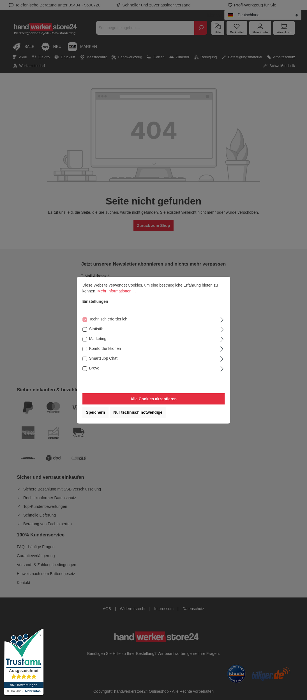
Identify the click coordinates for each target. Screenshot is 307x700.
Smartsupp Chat (103, 358)
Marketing (97, 338)
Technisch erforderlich (108, 319)
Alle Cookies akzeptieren (153, 399)
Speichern (95, 412)
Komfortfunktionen (105, 348)
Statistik (96, 329)
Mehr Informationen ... (116, 291)
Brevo (94, 368)
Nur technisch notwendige (137, 412)
